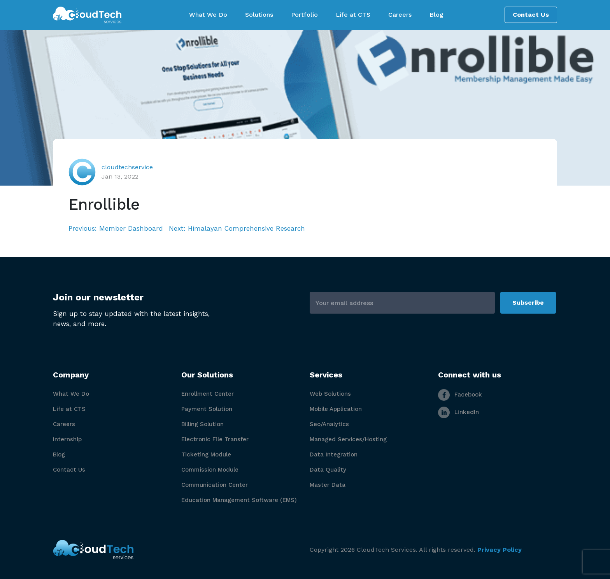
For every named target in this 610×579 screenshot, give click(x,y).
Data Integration (334, 454)
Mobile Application (336, 408)
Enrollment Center (207, 393)
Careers (64, 424)
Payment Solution (206, 408)
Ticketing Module (206, 454)
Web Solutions (330, 393)
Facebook (460, 394)
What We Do (71, 393)
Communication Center (214, 484)
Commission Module (209, 469)
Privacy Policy (499, 549)
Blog (59, 454)
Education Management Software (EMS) (239, 500)
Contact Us (531, 14)
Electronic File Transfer (215, 439)
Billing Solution (202, 424)
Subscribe (528, 302)
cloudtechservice (127, 167)
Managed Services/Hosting (348, 439)
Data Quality (328, 469)
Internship (67, 439)
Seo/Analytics (329, 424)
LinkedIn (458, 412)
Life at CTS (69, 408)
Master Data (327, 484)
